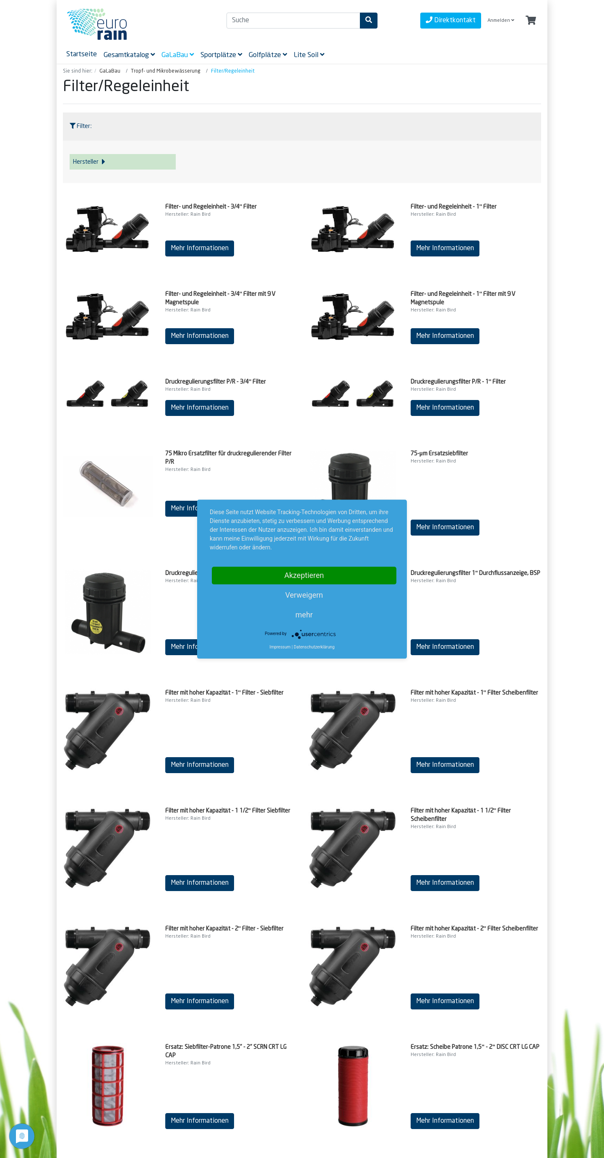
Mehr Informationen (200, 248)
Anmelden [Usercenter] (500, 20)
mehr (303, 614)
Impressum (279, 647)
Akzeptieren (304, 575)
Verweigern (304, 595)
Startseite (81, 54)
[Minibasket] (531, 21)
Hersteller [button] (89, 161)
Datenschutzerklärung (314, 647)
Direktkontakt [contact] (451, 20)
